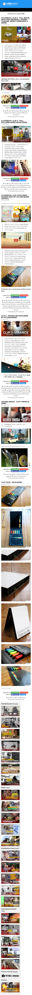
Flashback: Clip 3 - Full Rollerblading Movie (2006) (14, 121)
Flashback (16, 111)
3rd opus (13, 144)
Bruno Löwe (15, 155)
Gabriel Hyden (18, 152)
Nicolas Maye (8, 349)
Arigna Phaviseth (23, 250)
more (16, 704)
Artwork (23, 697)
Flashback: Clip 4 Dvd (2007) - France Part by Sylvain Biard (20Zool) (15, 196)
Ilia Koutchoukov (16, 346)
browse (15, 971)
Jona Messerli (6, 92)
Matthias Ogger (8, 112)
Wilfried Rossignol (23, 353)
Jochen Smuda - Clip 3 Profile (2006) (15, 402)
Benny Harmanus (21, 56)
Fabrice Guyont (16, 185)
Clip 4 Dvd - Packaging (11, 482)
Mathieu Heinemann (14, 260)
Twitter (23, 107)
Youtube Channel (26, 203)
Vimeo (11, 230)
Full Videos (24, 111)
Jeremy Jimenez (9, 252)
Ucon (6, 226)
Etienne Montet (9, 254)
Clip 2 (10, 111)
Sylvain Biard (20, 228)
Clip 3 (10, 183)
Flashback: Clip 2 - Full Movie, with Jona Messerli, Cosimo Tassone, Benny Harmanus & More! (15, 20)
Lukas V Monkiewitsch (19, 47)
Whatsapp (16, 106)
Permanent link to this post (16, 116)
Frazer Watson (9, 157)
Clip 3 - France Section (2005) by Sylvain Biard (14, 316)
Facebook (16, 107)
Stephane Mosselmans (16, 261)
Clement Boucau (9, 263)
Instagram (24, 106)
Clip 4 (9, 300)
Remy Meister (22, 256)
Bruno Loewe (27, 187)
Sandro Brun (12, 56)
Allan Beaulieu (16, 351)
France (19, 300)
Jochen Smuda (9, 48)
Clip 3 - (17, 377)
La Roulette (3, 203)
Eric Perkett (22, 155)
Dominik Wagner (22, 150)
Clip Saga (4, 79)
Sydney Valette (16, 304)
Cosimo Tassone (14, 54)
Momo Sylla (9, 189)
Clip (17, 45)
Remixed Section (15, 446)
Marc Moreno (13, 150)
